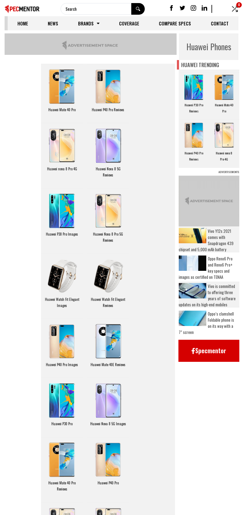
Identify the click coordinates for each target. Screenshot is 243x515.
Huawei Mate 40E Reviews (62, 299)
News (53, 23)
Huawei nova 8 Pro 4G (154, 109)
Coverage (129, 23)
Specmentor (121, 507)
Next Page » (117, 456)
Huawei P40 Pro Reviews (108, 109)
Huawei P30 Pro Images (108, 168)
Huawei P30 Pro (107, 299)
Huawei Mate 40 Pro (62, 109)
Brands (88, 23)
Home (22, 23)
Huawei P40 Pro (107, 364)
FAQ (131, 480)
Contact (220, 23)
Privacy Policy (105, 480)
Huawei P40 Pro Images (154, 233)
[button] (208, 351)
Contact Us (220, 480)
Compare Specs (175, 23)
